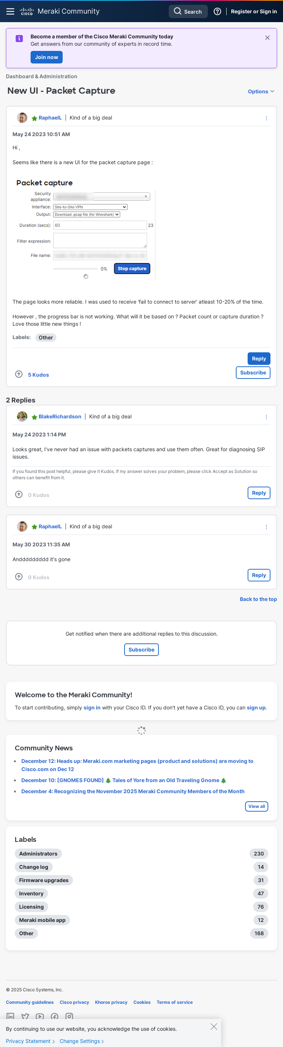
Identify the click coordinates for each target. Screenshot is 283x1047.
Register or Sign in (254, 11)
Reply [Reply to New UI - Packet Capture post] (259, 358)
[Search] (188, 11)
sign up (256, 707)
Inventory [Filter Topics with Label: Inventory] (31, 893)
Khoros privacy (111, 1002)
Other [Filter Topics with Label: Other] (26, 933)
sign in (92, 707)
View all (256, 806)
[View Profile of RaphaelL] (50, 117)
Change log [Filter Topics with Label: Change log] (33, 867)
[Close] (213, 1031)
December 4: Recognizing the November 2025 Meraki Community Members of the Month (133, 791)
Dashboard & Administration (41, 76)
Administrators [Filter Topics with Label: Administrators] (38, 853)
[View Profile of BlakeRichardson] (60, 416)
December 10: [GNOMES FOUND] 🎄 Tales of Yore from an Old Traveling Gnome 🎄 (124, 780)
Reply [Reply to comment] (259, 493)
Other (46, 337)
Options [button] (258, 91)
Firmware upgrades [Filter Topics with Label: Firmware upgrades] (44, 880)
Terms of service (175, 1002)
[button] (266, 118)
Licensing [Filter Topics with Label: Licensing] (31, 906)
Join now (46, 57)
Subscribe (253, 372)
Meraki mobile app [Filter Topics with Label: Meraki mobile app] (42, 920)
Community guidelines (30, 1002)
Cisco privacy (74, 1002)
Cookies (142, 1002)
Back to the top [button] (258, 599)
